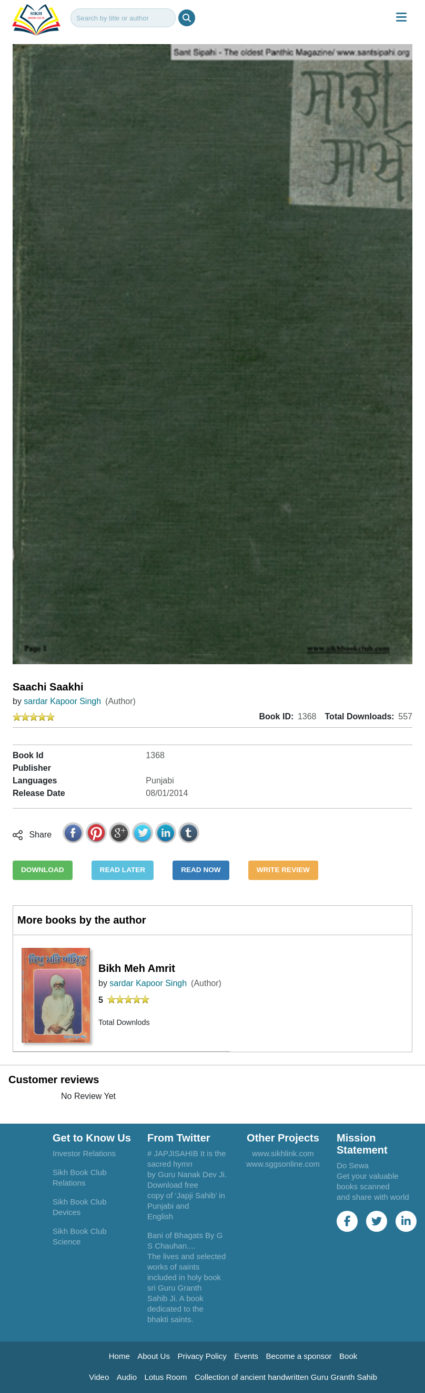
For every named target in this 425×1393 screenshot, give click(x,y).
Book (348, 1356)
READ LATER (123, 870)
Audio (127, 1377)
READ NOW (201, 870)
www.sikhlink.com (283, 1153)
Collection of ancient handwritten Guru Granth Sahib (286, 1377)
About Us (153, 1356)
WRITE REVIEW (283, 870)
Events (246, 1356)
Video (99, 1377)
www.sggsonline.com (283, 1163)
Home (119, 1356)
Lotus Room (166, 1377)
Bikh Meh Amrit (136, 968)
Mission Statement (362, 1144)
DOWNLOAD (42, 870)
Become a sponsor (299, 1356)
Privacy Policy (201, 1356)
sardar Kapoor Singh (62, 701)
